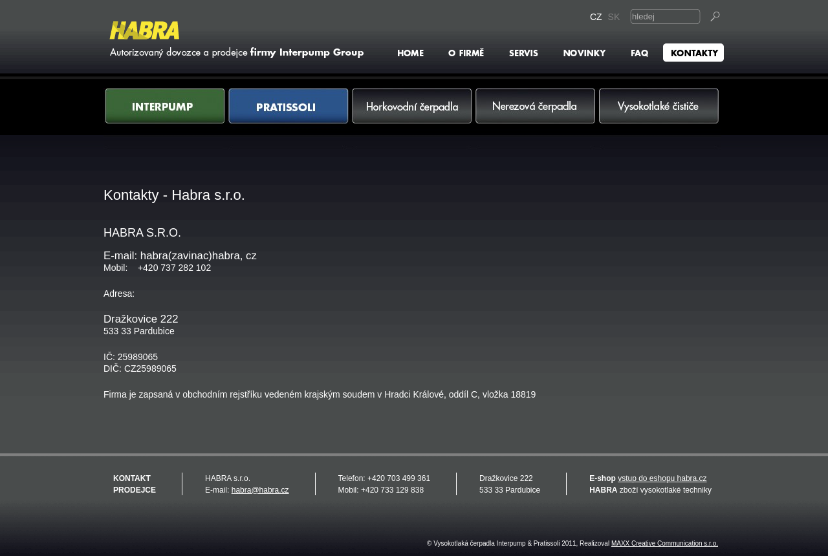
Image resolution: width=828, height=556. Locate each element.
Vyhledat (716, 16)
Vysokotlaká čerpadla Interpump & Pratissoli (235, 39)
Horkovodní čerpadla (412, 118)
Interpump (165, 118)
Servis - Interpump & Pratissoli (523, 52)
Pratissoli (289, 118)
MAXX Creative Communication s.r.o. (664, 543)
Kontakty (692, 52)
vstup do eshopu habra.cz (662, 478)
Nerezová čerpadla (536, 118)
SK (615, 17)
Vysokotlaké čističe (659, 118)
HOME (412, 52)
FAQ (639, 52)
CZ (597, 17)
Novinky (584, 52)
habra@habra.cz (260, 490)
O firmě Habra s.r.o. (467, 52)
